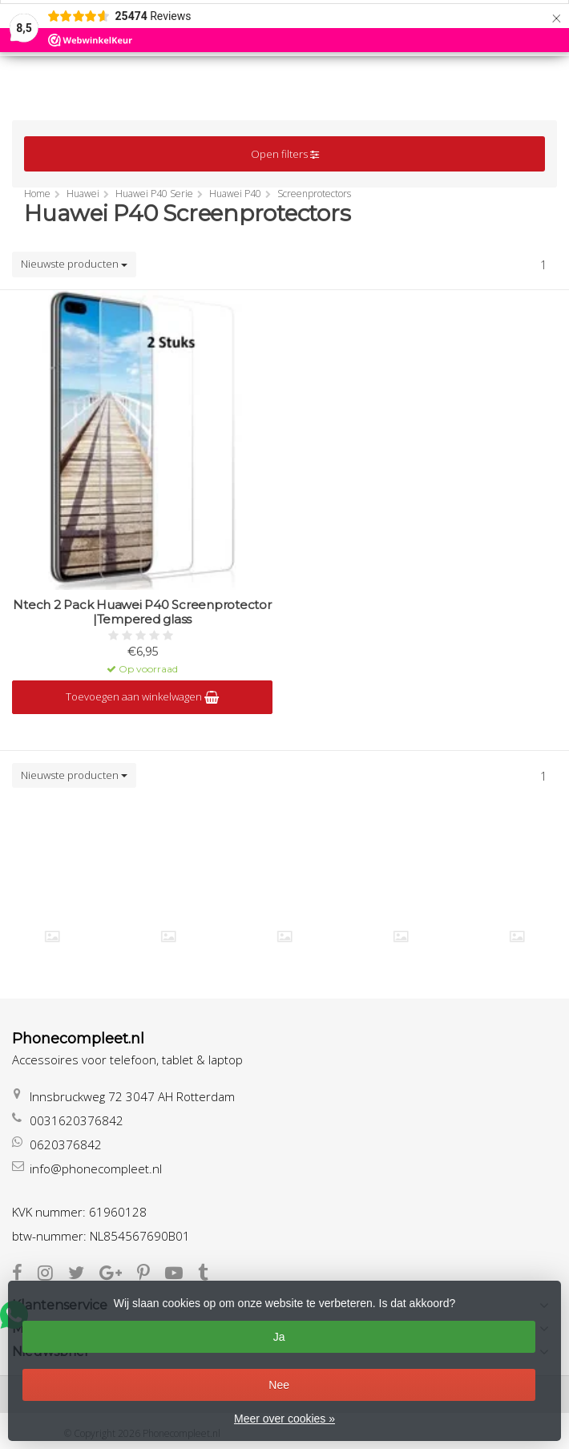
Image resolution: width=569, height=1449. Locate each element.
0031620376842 (76, 1120)
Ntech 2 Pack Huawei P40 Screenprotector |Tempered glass (142, 612)
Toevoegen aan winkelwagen (142, 696)
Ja (279, 1336)
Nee (278, 1384)
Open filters (285, 154)
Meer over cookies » (284, 1418)
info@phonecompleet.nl (96, 1168)
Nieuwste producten (74, 263)
